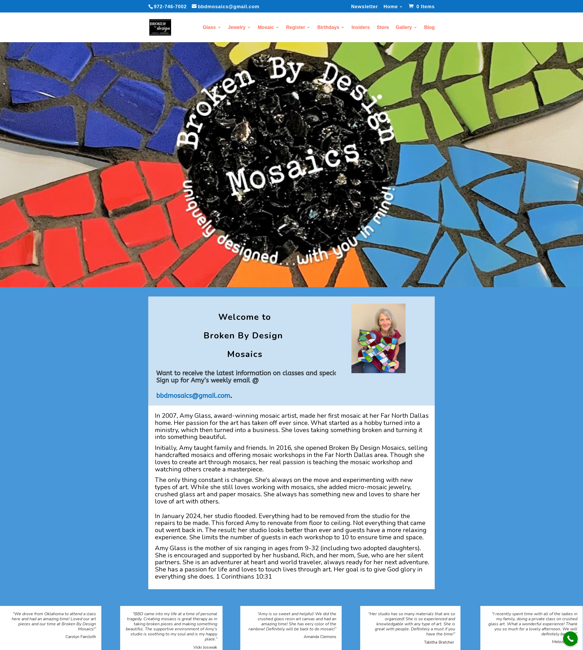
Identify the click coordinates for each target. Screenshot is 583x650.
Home (391, 6)
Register (295, 27)
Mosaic (266, 27)
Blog (429, 27)
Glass (209, 27)
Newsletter (364, 6)
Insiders (360, 27)
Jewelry (237, 27)
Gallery (404, 27)
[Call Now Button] (570, 638)
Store (383, 27)
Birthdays (328, 27)
